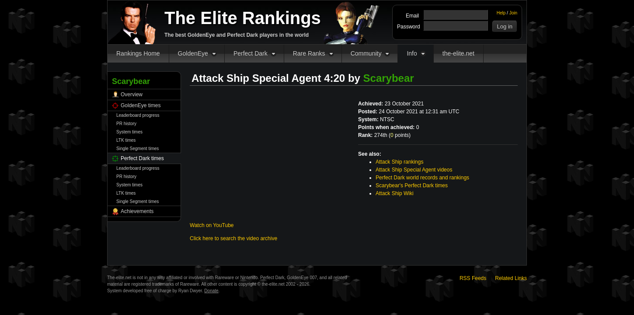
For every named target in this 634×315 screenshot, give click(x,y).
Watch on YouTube (212, 225)
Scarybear (388, 78)
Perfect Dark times (142, 158)
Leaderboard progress (137, 115)
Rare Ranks (309, 53)
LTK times (126, 140)
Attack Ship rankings (399, 162)
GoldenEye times (140, 105)
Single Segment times (137, 148)
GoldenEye (193, 53)
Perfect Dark (250, 53)
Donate (211, 290)
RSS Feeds (473, 278)
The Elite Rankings (242, 18)
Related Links (511, 278)
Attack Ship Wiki (395, 193)
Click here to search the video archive (233, 238)
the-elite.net (458, 53)
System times (129, 132)
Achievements (137, 211)
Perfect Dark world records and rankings (422, 178)
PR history (126, 123)
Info (412, 53)
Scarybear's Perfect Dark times (412, 185)
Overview (132, 94)
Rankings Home (138, 53)
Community (366, 53)
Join (513, 12)
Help (501, 12)
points (399, 135)
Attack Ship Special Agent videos (414, 170)
